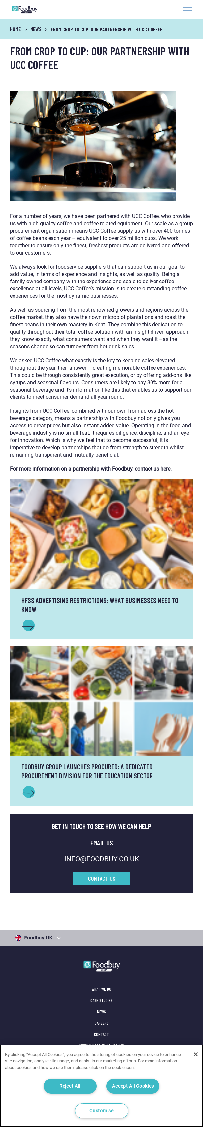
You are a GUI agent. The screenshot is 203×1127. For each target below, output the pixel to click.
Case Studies (101, 1000)
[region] (101, 1086)
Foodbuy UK (34, 937)
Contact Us (101, 878)
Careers (102, 1023)
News (35, 29)
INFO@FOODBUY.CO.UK (101, 859)
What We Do (101, 989)
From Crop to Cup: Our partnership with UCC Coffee (106, 29)
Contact (101, 1034)
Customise (101, 1111)
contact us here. (153, 469)
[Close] (195, 1054)
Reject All (69, 1086)
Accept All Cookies (133, 1086)
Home (15, 29)
